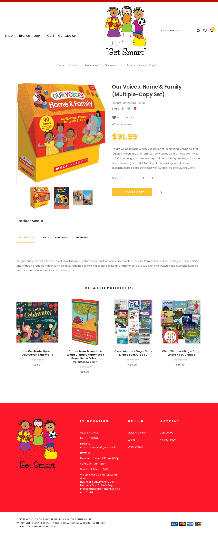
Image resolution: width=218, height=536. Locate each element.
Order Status (135, 446)
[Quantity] (143, 178)
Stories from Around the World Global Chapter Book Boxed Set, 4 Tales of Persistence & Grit (85, 356)
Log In (131, 439)
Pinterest (135, 109)
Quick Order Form (138, 432)
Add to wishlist (123, 117)
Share (123, 109)
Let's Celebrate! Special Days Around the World (37, 353)
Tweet (128, 109)
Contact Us (166, 432)
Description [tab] (25, 237)
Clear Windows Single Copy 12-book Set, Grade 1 (181, 353)
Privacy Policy (168, 439)
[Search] (180, 30)
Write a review (121, 124)
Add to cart (132, 192)
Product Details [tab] (55, 237)
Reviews (82, 237)
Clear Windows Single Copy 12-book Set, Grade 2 (133, 353)
